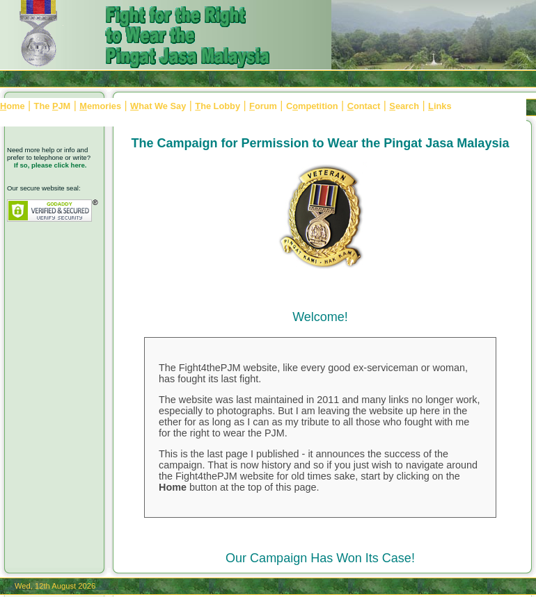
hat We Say (158, 106)
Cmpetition (312, 106)
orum (263, 106)
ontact (364, 106)
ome (12, 106)
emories (100, 106)
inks (439, 106)
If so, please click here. (50, 165)
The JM (52, 106)
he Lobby (217, 106)
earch (404, 106)
